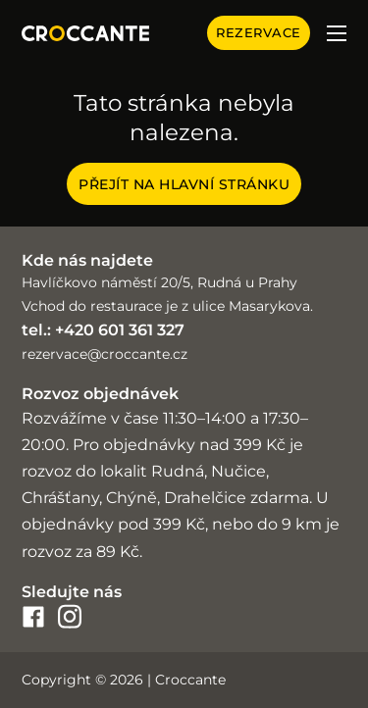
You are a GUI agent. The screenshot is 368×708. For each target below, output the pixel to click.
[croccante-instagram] (69, 616)
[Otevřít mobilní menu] (336, 33)
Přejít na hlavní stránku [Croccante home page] (184, 184)
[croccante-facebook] (33, 617)
